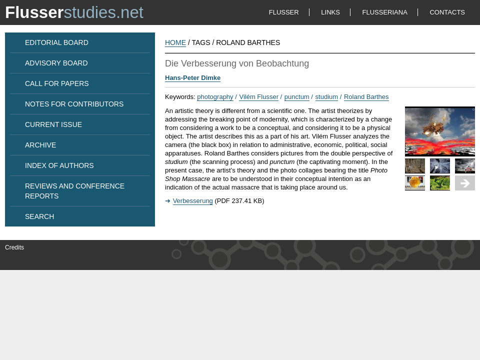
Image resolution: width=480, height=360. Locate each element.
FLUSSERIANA (385, 12)
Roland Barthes (366, 96)
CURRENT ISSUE (53, 124)
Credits (14, 247)
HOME (175, 42)
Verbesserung (193, 200)
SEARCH (39, 216)
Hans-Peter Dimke (192, 78)
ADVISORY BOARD (56, 63)
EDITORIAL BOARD (56, 42)
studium (327, 96)
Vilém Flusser (258, 96)
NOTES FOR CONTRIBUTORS (74, 104)
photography (215, 96)
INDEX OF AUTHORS (59, 166)
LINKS (330, 12)
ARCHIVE (40, 145)
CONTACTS (447, 12)
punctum (297, 96)
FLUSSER (284, 12)
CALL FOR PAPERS (57, 84)
